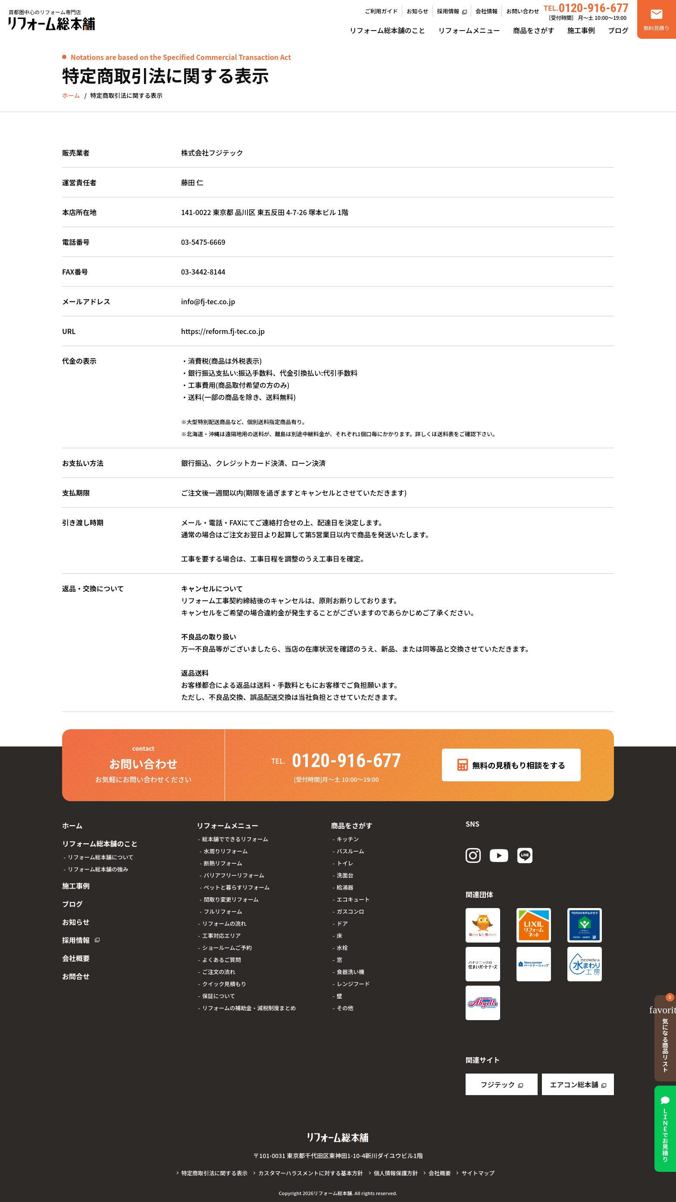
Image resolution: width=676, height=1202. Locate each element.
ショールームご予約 (227, 947)
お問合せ (76, 976)
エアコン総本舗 (574, 1084)
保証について (218, 996)
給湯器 (345, 887)
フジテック (497, 1084)
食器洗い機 (350, 972)
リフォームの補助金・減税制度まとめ (249, 1008)
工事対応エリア (221, 935)
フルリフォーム (223, 911)
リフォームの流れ (224, 923)
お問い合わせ (522, 11)
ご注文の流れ (218, 972)
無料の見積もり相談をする (511, 765)
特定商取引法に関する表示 (215, 1173)
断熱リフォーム (223, 863)
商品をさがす (533, 30)
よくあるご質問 (221, 959)
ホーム (72, 825)
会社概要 (76, 958)
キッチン (348, 839)
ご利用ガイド (381, 11)
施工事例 (581, 30)
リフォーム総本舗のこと (388, 30)
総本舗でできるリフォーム (235, 839)
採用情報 (448, 11)
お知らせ (418, 11)
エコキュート (353, 899)
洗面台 (345, 875)
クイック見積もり (224, 984)
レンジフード (353, 984)
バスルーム (350, 851)
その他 (345, 1008)
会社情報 (487, 11)
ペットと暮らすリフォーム (237, 887)
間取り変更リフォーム (231, 899)
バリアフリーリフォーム (234, 875)
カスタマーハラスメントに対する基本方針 (310, 1173)
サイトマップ (477, 1173)
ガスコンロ (350, 911)
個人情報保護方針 (396, 1173)
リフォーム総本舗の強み (98, 869)
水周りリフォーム (226, 851)
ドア (342, 923)
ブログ (618, 30)
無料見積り (657, 27)
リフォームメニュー (469, 30)
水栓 (342, 947)
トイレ (345, 863)
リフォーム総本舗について (101, 857)
